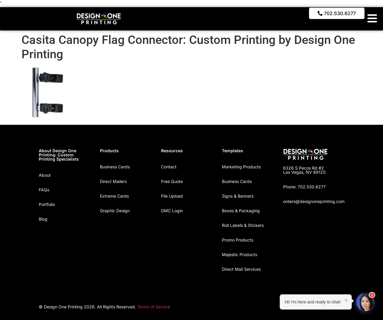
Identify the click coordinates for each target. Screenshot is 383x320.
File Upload (172, 196)
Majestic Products (239, 254)
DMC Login (172, 210)
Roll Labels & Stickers (243, 225)
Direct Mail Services (241, 269)
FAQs (44, 189)
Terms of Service (153, 306)
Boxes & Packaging (241, 210)
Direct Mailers (113, 181)
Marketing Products (241, 166)
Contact (169, 166)
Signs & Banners (238, 196)
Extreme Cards (114, 196)
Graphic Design (115, 210)
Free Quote (172, 181)
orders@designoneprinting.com (314, 201)
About (45, 175)
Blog (43, 218)
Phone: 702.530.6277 (304, 186)
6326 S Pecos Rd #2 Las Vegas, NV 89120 (304, 170)
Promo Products (237, 239)
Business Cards (115, 166)
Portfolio (47, 204)
